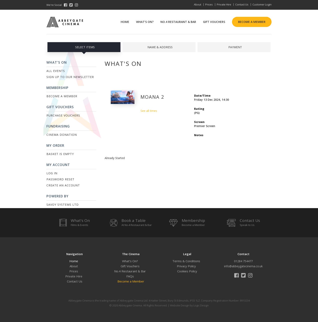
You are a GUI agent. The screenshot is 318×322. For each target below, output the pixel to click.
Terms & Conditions (186, 261)
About (197, 4)
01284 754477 (243, 261)
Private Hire (224, 4)
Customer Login (262, 4)
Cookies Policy (187, 271)
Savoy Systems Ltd (62, 204)
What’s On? (145, 22)
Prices (209, 4)
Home (125, 22)
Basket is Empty (60, 154)
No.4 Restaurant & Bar (178, 22)
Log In (51, 173)
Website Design (179, 305)
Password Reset (60, 179)
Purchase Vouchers (63, 115)
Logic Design (201, 305)
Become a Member (251, 22)
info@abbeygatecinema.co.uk (243, 266)
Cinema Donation (61, 135)
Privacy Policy (186, 266)
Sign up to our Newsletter (70, 77)
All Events (55, 71)
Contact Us (241, 4)
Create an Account (63, 185)
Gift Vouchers (214, 22)
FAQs (130, 276)
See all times (149, 111)
